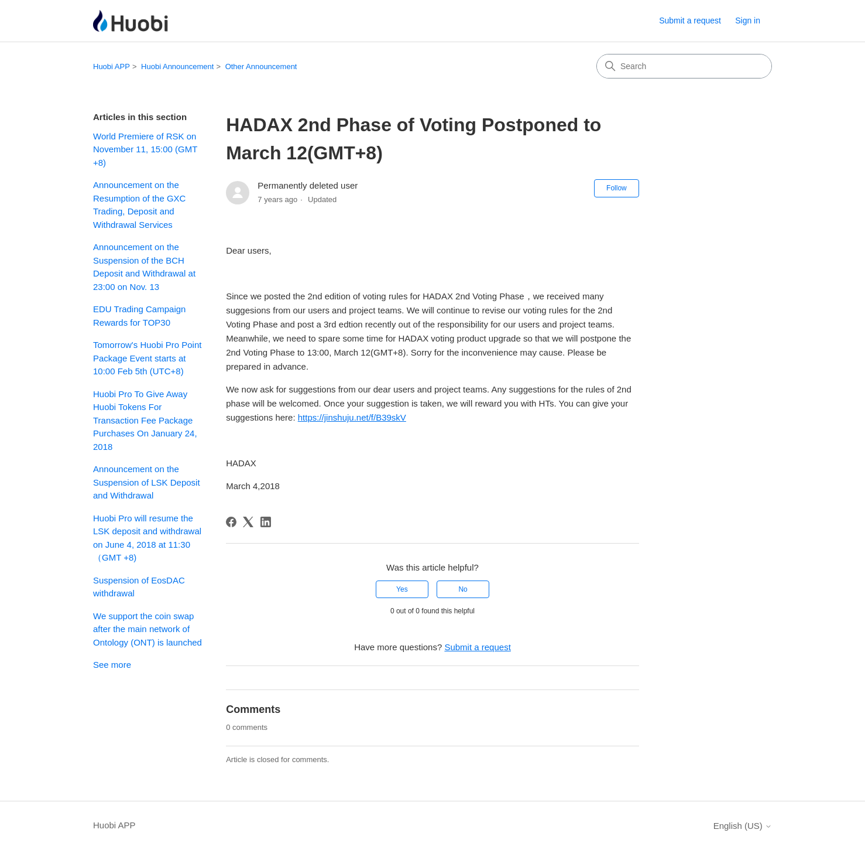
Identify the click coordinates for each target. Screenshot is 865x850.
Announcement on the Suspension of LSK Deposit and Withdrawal (146, 482)
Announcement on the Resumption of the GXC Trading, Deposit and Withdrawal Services (139, 205)
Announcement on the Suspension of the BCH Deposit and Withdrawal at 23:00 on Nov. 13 (144, 267)
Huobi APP (111, 66)
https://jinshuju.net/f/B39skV (352, 417)
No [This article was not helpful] (462, 589)
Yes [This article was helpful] (402, 589)
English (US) (742, 826)
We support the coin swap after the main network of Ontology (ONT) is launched (147, 629)
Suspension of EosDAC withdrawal (139, 587)
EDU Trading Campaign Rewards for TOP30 (139, 315)
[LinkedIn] (265, 522)
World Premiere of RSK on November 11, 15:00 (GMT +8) (145, 149)
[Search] (684, 66)
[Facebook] (231, 522)
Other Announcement (261, 66)
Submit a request (690, 20)
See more (112, 665)
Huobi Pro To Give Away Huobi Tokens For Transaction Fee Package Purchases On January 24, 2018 (145, 420)
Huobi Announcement (177, 66)
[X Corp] (248, 522)
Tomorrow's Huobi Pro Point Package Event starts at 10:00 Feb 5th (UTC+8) (147, 358)
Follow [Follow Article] (616, 188)
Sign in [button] (747, 20)
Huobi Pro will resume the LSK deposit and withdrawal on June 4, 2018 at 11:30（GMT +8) (147, 538)
